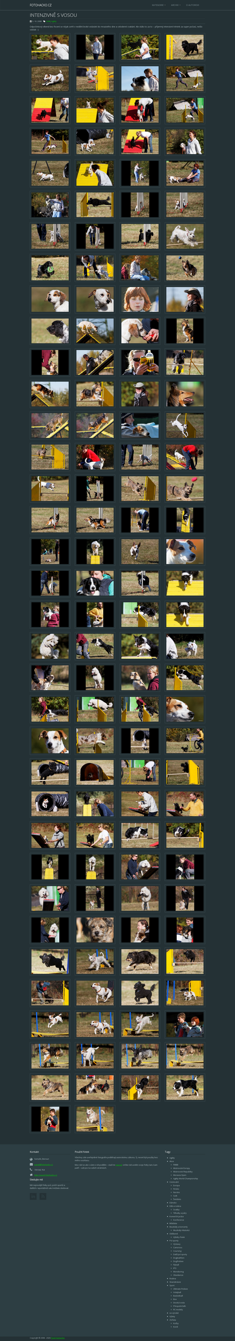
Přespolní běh (179, 1306)
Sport (172, 1285)
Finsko (176, 1189)
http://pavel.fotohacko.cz (45, 1175)
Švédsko (177, 1199)
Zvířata (173, 1320)
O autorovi (192, 5)
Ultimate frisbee (180, 1288)
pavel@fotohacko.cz (43, 1164)
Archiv (176, 5)
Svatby (176, 1209)
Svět (175, 1195)
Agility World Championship (185, 1178)
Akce (172, 1161)
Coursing (177, 1251)
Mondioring (178, 1271)
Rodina (173, 1278)
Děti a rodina (175, 1206)
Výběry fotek (179, 1237)
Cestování (174, 1182)
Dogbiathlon (178, 1257)
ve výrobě (174, 1313)
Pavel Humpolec (58, 1338)
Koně (175, 1326)
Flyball (176, 1264)
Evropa (176, 1185)
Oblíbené (174, 1233)
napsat (119, 1165)
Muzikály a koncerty (179, 1226)
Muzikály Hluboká (181, 1230)
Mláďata (173, 1223)
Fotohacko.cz (41, 5)
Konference (178, 1220)
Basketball (178, 1295)
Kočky (176, 1323)
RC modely (178, 1309)
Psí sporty (174, 1240)
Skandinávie (175, 1282)
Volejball (177, 1292)
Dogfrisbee (178, 1261)
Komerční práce (177, 1216)
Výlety (172, 1316)
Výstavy (176, 1244)
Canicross (177, 1247)
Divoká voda (179, 1302)
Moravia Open (179, 1175)
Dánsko (173, 1202)
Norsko (176, 1192)
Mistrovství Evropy (181, 1168)
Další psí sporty (180, 1254)
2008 (48, 21)
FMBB (175, 1164)
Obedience (178, 1275)
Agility (54, 21)
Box (175, 1299)
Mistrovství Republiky (183, 1171)
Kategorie (159, 5)
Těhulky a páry (180, 1213)
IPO (174, 1268)
